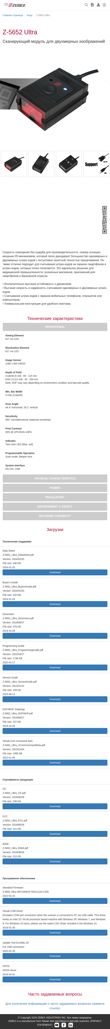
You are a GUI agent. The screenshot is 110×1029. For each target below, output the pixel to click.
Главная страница (13, 15)
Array (29, 15)
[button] (104, 4)
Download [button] (55, 572)
